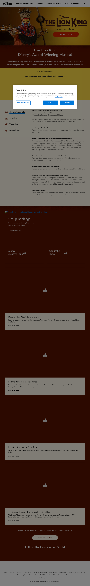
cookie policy (59, 97)
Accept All (67, 102)
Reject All (51, 102)
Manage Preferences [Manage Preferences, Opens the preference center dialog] (23, 102)
